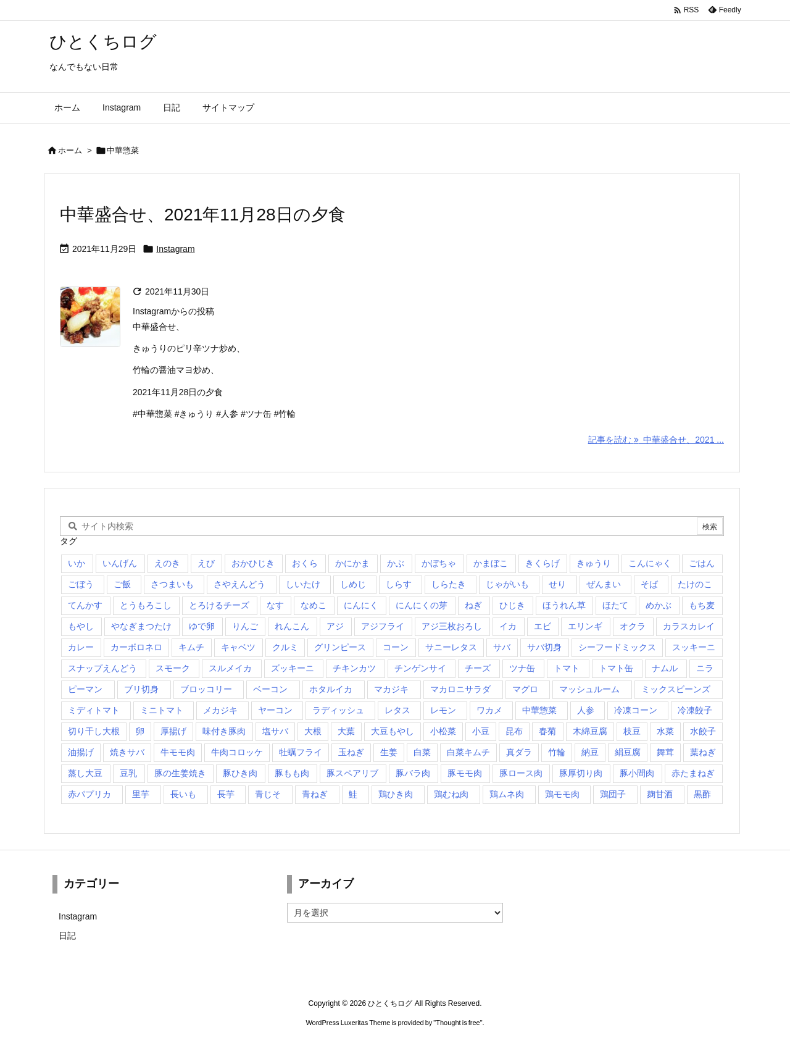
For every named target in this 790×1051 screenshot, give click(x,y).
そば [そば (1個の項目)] (649, 584)
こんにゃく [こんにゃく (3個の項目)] (650, 563)
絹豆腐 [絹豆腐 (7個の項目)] (628, 752)
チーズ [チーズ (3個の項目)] (478, 668)
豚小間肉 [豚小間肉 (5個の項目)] (637, 773)
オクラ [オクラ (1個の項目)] (633, 626)
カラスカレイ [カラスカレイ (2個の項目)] (689, 626)
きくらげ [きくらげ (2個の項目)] (542, 563)
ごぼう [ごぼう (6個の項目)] (81, 584)
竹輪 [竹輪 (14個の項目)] (556, 752)
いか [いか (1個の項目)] (76, 563)
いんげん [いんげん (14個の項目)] (119, 563)
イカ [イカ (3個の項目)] (508, 626)
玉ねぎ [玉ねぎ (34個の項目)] (351, 752)
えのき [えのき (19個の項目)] (167, 563)
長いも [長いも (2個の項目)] (183, 794)
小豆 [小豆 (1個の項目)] (480, 731)
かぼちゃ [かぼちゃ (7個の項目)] (439, 563)
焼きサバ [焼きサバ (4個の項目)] (127, 752)
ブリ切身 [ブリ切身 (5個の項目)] (141, 689)
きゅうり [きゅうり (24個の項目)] (593, 563)
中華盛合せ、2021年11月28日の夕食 (203, 214)
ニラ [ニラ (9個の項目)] (704, 668)
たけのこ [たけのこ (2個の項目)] (695, 584)
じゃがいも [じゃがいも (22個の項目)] (507, 584)
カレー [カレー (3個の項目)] (81, 647)
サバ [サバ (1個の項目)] (501, 647)
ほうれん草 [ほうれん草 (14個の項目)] (564, 605)
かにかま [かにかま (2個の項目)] (352, 563)
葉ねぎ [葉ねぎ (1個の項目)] (703, 752)
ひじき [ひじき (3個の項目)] (512, 605)
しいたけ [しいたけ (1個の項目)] (303, 584)
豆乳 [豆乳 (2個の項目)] (128, 773)
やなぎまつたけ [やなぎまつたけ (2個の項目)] (141, 626)
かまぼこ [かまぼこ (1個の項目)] (490, 563)
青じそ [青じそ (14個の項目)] (268, 794)
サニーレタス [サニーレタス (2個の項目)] (451, 647)
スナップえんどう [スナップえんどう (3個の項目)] (102, 668)
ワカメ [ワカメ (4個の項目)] (489, 710)
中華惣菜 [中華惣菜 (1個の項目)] (539, 710)
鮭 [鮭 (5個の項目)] (353, 794)
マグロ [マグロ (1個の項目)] (525, 689)
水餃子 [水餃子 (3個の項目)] (703, 731)
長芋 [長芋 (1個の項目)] (226, 794)
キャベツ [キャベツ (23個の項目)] (238, 647)
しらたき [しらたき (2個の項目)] (448, 584)
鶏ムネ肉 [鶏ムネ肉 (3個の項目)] (506, 794)
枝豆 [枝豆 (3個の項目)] (632, 731)
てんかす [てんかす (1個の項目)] (85, 605)
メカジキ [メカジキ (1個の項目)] (220, 710)
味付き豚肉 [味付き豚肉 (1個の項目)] (224, 731)
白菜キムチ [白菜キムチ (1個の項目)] (468, 752)
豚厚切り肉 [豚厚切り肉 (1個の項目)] (580, 773)
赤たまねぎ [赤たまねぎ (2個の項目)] (693, 773)
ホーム (70, 150)
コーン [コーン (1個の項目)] (396, 647)
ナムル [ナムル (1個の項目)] (665, 668)
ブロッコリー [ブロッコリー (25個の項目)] (206, 689)
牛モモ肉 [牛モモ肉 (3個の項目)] (177, 752)
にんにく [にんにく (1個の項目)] (361, 605)
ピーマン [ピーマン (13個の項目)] (85, 689)
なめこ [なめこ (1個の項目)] (313, 605)
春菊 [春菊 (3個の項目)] (547, 731)
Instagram (175, 249)
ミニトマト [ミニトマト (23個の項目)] (161, 710)
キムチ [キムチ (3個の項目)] (191, 647)
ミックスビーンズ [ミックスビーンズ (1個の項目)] (675, 689)
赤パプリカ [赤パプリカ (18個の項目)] (89, 794)
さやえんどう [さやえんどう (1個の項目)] (239, 584)
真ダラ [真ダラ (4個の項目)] (519, 752)
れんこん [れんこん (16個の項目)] (292, 626)
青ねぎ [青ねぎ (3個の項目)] (315, 794)
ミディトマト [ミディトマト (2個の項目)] (94, 710)
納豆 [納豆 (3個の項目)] (590, 752)
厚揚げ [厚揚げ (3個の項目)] (173, 731)
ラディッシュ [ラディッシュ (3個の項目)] (338, 710)
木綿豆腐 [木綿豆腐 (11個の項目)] (590, 731)
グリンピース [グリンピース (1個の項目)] (340, 647)
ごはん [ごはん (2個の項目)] (702, 563)
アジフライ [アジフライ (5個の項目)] (382, 626)
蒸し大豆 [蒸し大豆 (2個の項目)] (85, 773)
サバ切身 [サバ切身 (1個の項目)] (544, 647)
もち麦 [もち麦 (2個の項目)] (702, 605)
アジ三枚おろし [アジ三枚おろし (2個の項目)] (452, 626)
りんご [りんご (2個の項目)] (245, 626)
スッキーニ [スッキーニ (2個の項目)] (693, 647)
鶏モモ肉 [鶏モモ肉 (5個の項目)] (562, 794)
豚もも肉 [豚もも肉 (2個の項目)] (292, 773)
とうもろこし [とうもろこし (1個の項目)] (146, 605)
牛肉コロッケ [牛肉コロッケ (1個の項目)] (237, 752)
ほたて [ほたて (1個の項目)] (615, 605)
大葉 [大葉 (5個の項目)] (346, 731)
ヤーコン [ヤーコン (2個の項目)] (275, 710)
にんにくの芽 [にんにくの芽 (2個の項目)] (421, 605)
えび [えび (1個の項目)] (206, 563)
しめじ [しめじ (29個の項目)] (353, 584)
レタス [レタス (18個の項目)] (397, 710)
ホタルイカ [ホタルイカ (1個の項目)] (330, 689)
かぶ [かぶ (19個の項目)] (395, 563)
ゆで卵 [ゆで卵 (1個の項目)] (202, 626)
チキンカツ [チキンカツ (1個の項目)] (354, 668)
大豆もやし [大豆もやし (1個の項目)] (392, 731)
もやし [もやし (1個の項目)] (81, 626)
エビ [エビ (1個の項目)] (542, 626)
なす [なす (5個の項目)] (275, 605)
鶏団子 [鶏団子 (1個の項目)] (613, 794)
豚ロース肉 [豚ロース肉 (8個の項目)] (521, 773)
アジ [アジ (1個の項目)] (335, 626)
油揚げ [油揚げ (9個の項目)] (81, 752)
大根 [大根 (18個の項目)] (313, 731)
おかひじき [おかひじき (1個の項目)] (253, 563)
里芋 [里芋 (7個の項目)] (140, 794)
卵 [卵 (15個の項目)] (140, 731)
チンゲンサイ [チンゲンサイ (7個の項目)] (420, 668)
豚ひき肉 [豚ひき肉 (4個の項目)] (240, 773)
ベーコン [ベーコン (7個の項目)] (270, 689)
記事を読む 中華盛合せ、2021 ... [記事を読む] (656, 440)
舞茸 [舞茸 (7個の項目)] (665, 752)
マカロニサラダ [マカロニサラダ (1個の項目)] (460, 689)
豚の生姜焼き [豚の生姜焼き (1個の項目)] (180, 773)
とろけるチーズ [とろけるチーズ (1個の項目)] (219, 605)
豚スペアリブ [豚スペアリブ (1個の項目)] (352, 773)
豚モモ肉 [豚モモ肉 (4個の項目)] (464, 773)
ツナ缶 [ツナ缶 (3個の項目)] (522, 668)
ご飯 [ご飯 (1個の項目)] (122, 584)
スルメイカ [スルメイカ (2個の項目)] (230, 668)
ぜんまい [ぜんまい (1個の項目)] (603, 584)
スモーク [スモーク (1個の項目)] (173, 668)
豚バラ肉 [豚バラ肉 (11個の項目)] (413, 773)
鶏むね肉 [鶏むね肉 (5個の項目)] (451, 794)
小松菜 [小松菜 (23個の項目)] (443, 731)
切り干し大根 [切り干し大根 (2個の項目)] (94, 731)
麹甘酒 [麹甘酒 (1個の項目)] (660, 794)
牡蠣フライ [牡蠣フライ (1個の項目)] (300, 752)
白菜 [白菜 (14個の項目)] (422, 752)
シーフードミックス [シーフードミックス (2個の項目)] (617, 647)
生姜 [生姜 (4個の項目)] (388, 752)
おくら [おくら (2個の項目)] (305, 563)
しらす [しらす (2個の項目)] (399, 584)
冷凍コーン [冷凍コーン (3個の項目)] (635, 710)
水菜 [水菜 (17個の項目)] (665, 731)
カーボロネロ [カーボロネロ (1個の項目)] (136, 647)
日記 (67, 935)
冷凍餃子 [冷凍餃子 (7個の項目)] (695, 710)
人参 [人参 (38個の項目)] (585, 710)
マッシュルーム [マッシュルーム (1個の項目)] (589, 689)
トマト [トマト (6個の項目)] (567, 668)
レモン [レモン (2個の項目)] (443, 710)
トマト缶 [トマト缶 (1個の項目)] (616, 668)
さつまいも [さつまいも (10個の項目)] (172, 584)
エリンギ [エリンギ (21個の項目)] (585, 626)
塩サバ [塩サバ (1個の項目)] (275, 731)
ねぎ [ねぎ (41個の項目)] (473, 605)
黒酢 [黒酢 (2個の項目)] (702, 794)
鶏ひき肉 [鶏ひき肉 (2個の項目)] (395, 794)
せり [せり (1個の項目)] (557, 584)
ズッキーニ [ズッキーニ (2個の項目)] (292, 668)
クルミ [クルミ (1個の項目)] (285, 647)
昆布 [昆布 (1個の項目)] (514, 731)
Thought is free (458, 1022)
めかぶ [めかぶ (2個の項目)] (659, 605)
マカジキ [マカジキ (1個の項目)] (391, 689)
